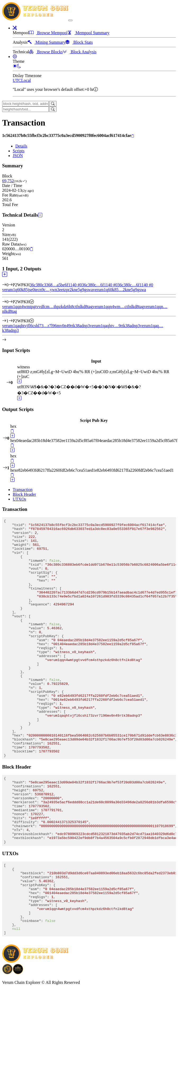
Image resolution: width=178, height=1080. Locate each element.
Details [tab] (21, 146)
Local (26, 80)
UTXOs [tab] (19, 499)
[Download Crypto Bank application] (18, 1047)
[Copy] (132, 135)
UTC (17, 80)
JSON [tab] (18, 155)
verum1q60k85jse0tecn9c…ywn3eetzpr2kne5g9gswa (47, 289)
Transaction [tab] (23, 489)
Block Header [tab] (24, 494)
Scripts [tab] (18, 151)
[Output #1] (10, 321)
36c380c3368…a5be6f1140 (56, 285)
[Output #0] (10, 302)
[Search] (53, 103)
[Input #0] (10, 285)
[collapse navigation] (70, 20)
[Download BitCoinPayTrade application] (7, 1047)
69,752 (8, 180)
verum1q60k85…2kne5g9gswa (119, 289)
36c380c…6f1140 (99, 285)
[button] (15, 28)
